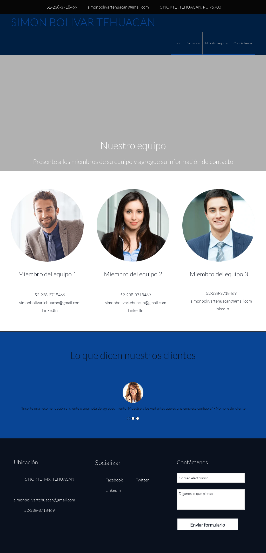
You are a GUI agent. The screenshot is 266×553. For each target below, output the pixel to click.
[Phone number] (59, 7)
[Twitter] (138, 480)
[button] (133, 389)
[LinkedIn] (47, 310)
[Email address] (115, 7)
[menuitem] (177, 43)
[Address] (187, 7)
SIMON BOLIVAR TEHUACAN (83, 22)
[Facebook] (110, 480)
